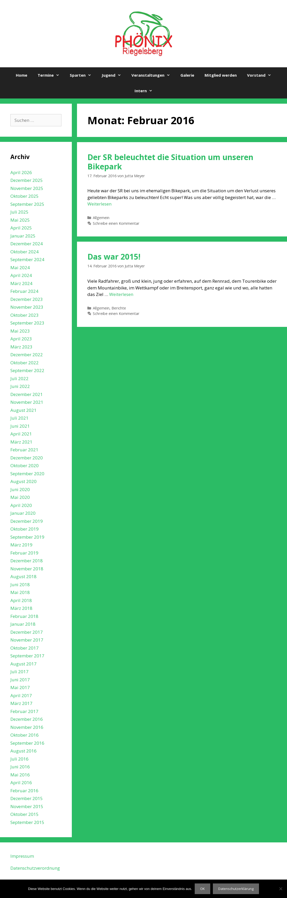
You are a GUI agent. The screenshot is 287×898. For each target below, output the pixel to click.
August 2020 (23, 481)
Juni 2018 (20, 584)
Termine (51, 75)
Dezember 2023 (26, 299)
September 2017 (27, 656)
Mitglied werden (221, 75)
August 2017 (23, 664)
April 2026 (21, 172)
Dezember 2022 (26, 355)
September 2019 (27, 537)
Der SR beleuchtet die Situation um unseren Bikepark (170, 162)
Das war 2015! (114, 256)
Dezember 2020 (26, 458)
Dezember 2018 (26, 561)
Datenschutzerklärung (236, 888)
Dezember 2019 (26, 521)
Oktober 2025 (24, 196)
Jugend (114, 75)
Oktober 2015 (24, 814)
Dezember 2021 (26, 394)
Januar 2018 (23, 624)
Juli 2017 (19, 672)
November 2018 (26, 569)
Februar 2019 (24, 553)
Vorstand (261, 75)
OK (202, 888)
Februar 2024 (24, 291)
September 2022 (27, 370)
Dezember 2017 (26, 632)
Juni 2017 (20, 680)
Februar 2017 (24, 711)
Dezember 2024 (26, 244)
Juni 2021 (20, 426)
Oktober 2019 (24, 529)
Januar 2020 (23, 513)
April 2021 (21, 434)
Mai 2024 (20, 267)
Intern (146, 90)
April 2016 (21, 782)
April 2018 (21, 600)
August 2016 (23, 751)
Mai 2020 (20, 497)
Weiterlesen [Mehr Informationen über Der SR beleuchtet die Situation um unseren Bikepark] (99, 204)
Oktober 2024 (24, 252)
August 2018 (23, 576)
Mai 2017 (20, 687)
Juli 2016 (19, 759)
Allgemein (101, 217)
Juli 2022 (19, 378)
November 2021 (26, 402)
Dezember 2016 (26, 719)
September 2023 (27, 323)
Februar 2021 (24, 450)
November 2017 (26, 640)
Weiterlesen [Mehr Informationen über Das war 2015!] (121, 294)
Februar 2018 (24, 616)
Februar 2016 (24, 791)
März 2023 (21, 347)
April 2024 (21, 275)
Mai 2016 (20, 775)
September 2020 (27, 474)
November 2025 (26, 188)
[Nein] (280, 888)
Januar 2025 (23, 236)
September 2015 (27, 822)
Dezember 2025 (26, 180)
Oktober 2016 (24, 735)
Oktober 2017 (24, 648)
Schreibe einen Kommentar (116, 223)
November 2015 (26, 806)
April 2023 (21, 339)
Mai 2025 (20, 220)
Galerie (187, 75)
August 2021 (23, 410)
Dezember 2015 (26, 798)
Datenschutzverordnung (35, 868)
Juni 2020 (20, 489)
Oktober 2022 (24, 363)
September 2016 (27, 743)
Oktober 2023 (24, 315)
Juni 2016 (20, 767)
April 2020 (21, 505)
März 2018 (21, 608)
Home (21, 75)
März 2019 (21, 545)
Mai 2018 (20, 592)
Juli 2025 (19, 212)
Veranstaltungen (153, 75)
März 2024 (21, 283)
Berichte (118, 308)
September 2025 (27, 204)
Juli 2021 (19, 418)
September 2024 (27, 259)
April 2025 (21, 228)
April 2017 (21, 695)
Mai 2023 (20, 331)
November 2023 (26, 307)
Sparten (83, 75)
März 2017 (21, 703)
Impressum (22, 856)
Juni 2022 (20, 386)
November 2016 (26, 727)
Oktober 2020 (24, 465)
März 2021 (21, 442)
